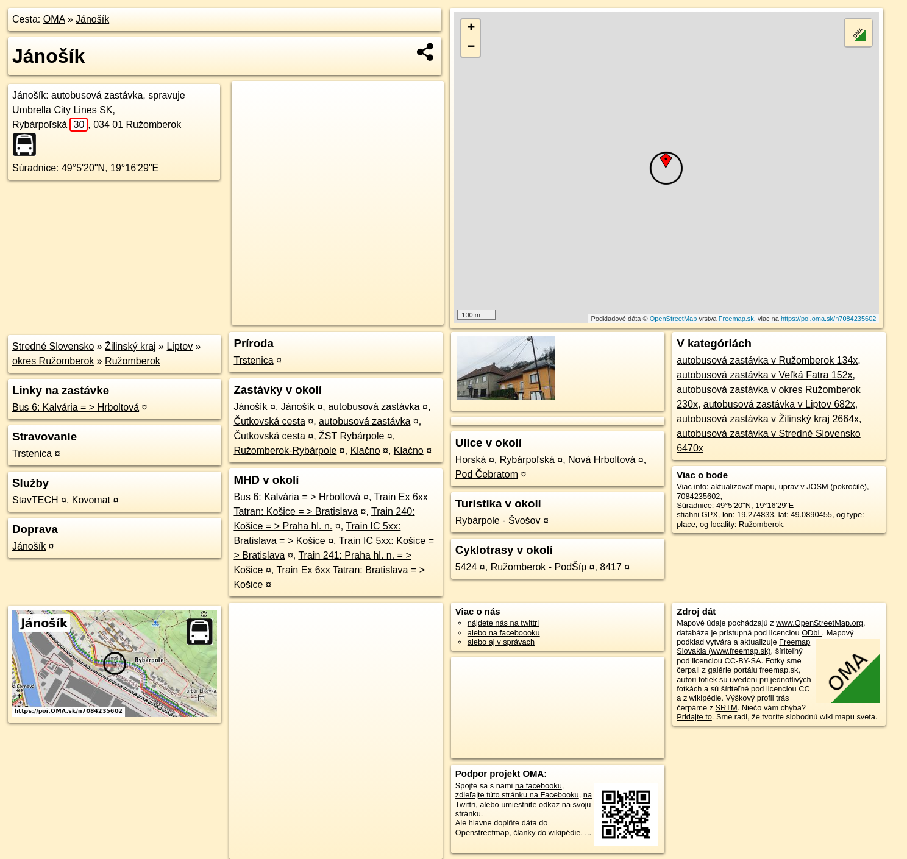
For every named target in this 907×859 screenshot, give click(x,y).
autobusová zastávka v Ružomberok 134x (767, 360)
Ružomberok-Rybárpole (284, 450)
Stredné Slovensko (53, 346)
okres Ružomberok (53, 361)
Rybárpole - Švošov (498, 520)
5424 (466, 567)
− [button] (471, 47)
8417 (611, 567)
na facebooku (538, 785)
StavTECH (35, 500)
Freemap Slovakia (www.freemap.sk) (743, 646)
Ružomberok (132, 361)
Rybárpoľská (50, 125)
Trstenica (32, 453)
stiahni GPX (697, 514)
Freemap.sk (736, 318)
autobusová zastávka (373, 406)
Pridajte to (694, 716)
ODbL (812, 632)
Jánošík (92, 19)
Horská (470, 459)
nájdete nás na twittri (503, 622)
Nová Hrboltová (601, 459)
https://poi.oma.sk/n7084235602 (829, 318)
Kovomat (91, 500)
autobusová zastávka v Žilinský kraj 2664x (768, 419)
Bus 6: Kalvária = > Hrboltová (75, 407)
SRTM (727, 707)
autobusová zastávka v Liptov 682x (779, 404)
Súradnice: (35, 168)
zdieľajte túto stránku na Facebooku (517, 794)
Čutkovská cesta (269, 421)
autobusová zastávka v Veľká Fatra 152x (764, 375)
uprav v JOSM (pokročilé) (823, 486)
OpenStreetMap (673, 318)
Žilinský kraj (130, 346)
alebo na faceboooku (504, 632)
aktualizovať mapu (742, 486)
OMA (54, 19)
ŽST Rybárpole (351, 436)
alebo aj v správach (501, 641)
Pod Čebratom (486, 474)
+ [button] (471, 28)
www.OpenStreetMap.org (819, 622)
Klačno (365, 450)
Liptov (179, 346)
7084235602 (698, 496)
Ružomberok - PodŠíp (538, 567)
